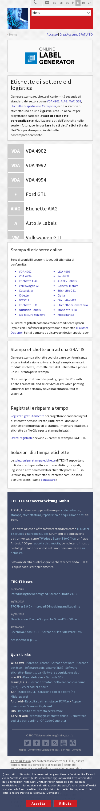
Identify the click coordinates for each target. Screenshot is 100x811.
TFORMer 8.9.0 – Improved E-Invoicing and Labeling (45, 606)
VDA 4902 (53, 101)
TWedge (44, 538)
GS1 (78, 101)
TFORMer (83, 529)
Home (13, 34)
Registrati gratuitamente (27, 416)
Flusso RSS (54, 743)
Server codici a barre (34, 687)
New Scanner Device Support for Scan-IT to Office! (44, 619)
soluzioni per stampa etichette (34, 460)
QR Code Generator (53, 720)
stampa (16, 515)
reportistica (50, 515)
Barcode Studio (37, 534)
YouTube (64, 743)
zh (89, 3)
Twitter (27, 743)
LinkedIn (45, 743)
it (78, 3)
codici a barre (70, 510)
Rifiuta (65, 803)
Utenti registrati (21, 438)
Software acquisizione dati (61, 672)
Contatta (76, 749)
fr (73, 3)
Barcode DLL (27, 692)
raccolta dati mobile (46, 543)
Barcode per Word (62, 663)
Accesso (52, 34)
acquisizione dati (72, 515)
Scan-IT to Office (64, 538)
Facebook (36, 743)
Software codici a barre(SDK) (44, 668)
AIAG (64, 101)
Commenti (53, 792)
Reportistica (33, 672)
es (67, 3)
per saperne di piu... (24, 640)
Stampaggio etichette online (49, 716)
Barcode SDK (54, 677)
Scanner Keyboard (39, 706)
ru (83, 3)
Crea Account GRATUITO (76, 34)
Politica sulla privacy (32, 792)
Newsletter (73, 743)
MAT (71, 101)
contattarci (48, 480)
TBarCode (17, 534)
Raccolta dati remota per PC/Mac (47, 701)
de (54, 3)
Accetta (38, 803)
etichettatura (32, 515)
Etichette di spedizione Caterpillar (33, 106)
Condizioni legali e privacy (56, 749)
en (61, 3)
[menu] (61, 13)
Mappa (22, 749)
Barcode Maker (33, 677)
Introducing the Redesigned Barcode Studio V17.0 (44, 594)
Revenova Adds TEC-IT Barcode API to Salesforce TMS (46, 632)
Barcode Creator (37, 663)
